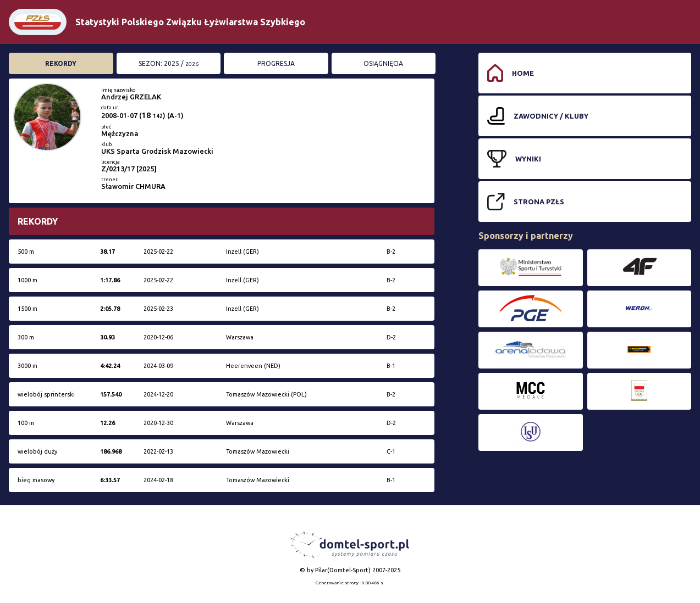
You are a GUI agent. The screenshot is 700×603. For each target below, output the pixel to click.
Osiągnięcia (383, 63)
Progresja (276, 63)
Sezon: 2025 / (169, 63)
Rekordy (60, 63)
